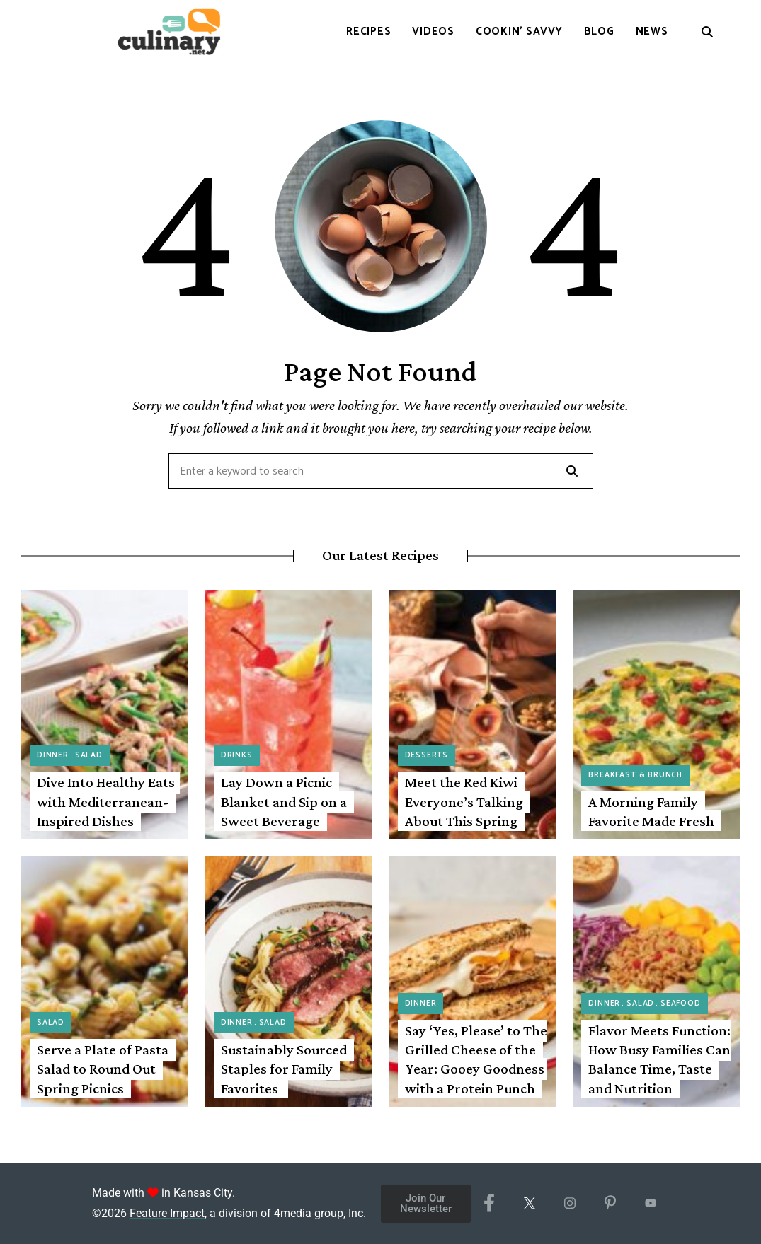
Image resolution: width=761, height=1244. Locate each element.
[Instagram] (569, 1203)
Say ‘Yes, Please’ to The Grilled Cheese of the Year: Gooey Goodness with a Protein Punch (476, 1059)
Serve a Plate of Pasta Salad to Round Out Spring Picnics (102, 1069)
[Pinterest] (610, 1203)
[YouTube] (650, 1203)
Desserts (427, 755)
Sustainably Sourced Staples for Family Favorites (284, 1069)
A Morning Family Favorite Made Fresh (651, 812)
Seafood (680, 1003)
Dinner (53, 755)
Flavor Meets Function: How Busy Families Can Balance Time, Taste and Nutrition (659, 1059)
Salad (89, 755)
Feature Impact (167, 1213)
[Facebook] (489, 1203)
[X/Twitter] (529, 1203)
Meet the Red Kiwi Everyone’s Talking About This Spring (464, 802)
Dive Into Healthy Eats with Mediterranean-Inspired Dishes (106, 802)
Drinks (237, 755)
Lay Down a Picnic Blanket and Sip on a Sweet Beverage (284, 802)
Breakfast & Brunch (635, 775)
